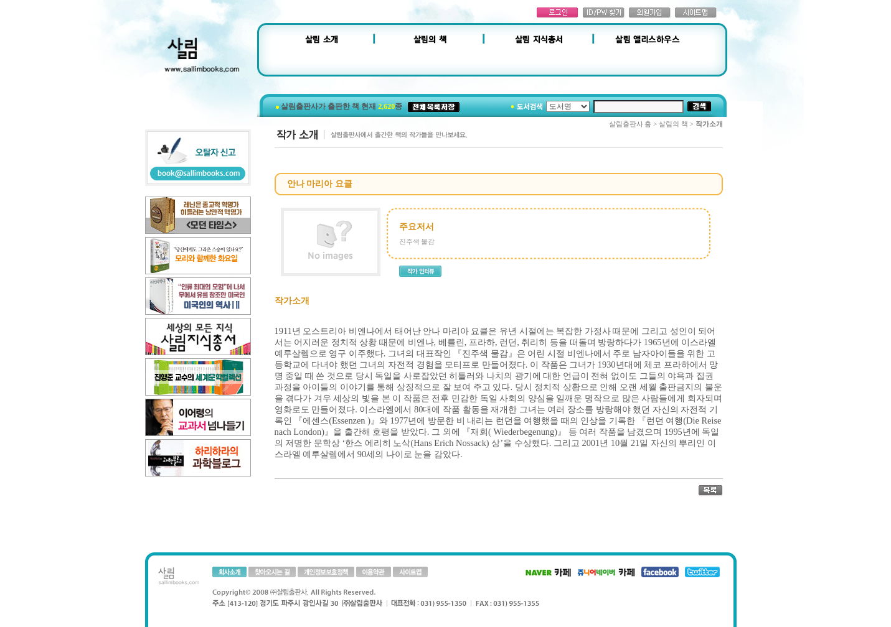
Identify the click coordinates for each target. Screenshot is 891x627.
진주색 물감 (417, 241)
